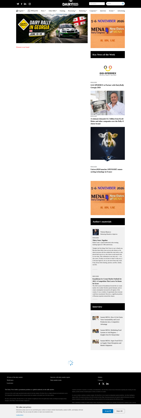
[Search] (113, 3)
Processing (71, 11)
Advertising (121, 11)
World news (10, 380)
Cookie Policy (19, 415)
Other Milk (52, 11)
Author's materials (102, 221)
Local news (10, 383)
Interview (103, 11)
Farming (62, 11)
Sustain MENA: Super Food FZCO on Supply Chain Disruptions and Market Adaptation (111, 343)
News (42, 11)
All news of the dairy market (15, 377)
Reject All (119, 411)
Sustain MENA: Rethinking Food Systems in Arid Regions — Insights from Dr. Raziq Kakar (110, 332)
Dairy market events (56, 380)
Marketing (82, 11)
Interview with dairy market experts (60, 377)
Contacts (100, 380)
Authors (100, 377)
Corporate (93, 11)
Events (111, 11)
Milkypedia (32, 10)
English (19, 11)
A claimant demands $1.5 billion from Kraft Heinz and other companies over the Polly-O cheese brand (107, 121)
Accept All (108, 411)
